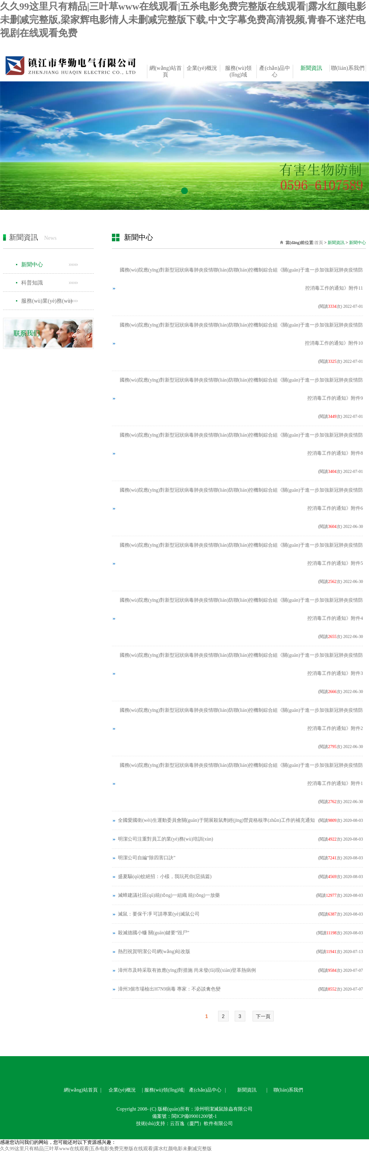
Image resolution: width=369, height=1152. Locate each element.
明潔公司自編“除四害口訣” (146, 857)
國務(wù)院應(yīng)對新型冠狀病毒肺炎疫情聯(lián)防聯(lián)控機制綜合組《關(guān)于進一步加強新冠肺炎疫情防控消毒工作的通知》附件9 (241, 389)
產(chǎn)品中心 (274, 71)
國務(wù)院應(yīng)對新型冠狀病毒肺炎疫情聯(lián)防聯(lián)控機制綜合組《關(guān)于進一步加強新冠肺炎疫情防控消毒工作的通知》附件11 (241, 279)
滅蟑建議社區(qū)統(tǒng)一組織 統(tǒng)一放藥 (169, 895)
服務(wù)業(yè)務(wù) (46, 301)
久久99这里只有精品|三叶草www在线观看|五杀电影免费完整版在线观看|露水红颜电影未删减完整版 (106, 1148)
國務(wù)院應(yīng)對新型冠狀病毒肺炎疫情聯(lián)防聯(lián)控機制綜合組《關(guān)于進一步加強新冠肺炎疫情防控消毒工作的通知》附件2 (241, 719)
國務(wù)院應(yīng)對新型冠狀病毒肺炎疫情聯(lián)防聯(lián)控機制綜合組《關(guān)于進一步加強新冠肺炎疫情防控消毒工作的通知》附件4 (241, 609)
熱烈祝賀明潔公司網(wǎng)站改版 (154, 951)
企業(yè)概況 (202, 68)
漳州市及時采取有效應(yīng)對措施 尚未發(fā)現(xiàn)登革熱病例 (187, 970)
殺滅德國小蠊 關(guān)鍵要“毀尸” (153, 932)
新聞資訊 (311, 68)
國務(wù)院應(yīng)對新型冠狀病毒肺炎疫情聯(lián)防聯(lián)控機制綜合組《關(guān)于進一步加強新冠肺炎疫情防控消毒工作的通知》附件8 (241, 444)
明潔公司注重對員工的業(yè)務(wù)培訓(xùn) (165, 838)
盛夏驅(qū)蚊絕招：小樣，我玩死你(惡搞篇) (164, 876)
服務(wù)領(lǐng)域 (238, 71)
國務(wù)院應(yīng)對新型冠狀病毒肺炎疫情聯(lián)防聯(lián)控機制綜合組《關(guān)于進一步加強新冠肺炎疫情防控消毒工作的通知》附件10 (241, 334)
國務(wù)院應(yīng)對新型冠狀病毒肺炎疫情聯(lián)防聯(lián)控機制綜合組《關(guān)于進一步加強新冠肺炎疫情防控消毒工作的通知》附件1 (241, 774)
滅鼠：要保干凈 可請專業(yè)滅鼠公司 (159, 913)
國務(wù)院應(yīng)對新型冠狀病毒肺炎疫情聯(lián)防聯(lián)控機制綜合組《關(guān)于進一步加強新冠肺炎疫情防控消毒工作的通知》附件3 (241, 664)
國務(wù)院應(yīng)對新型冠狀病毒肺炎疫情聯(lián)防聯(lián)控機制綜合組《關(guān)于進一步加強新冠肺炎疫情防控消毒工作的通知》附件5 (241, 554)
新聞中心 (32, 265)
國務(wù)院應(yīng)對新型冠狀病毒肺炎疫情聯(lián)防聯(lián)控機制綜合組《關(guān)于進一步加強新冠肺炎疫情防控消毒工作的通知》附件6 (241, 499)
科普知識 (32, 283)
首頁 (319, 242)
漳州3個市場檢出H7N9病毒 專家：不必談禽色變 (169, 988)
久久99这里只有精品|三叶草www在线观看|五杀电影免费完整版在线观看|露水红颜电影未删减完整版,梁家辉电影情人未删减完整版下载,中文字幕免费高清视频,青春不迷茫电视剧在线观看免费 (183, 19)
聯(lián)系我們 (347, 68)
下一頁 (263, 1016)
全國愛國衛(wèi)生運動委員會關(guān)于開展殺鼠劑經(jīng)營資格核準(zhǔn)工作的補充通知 (216, 820)
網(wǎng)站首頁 (165, 71)
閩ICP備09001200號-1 (194, 1116)
